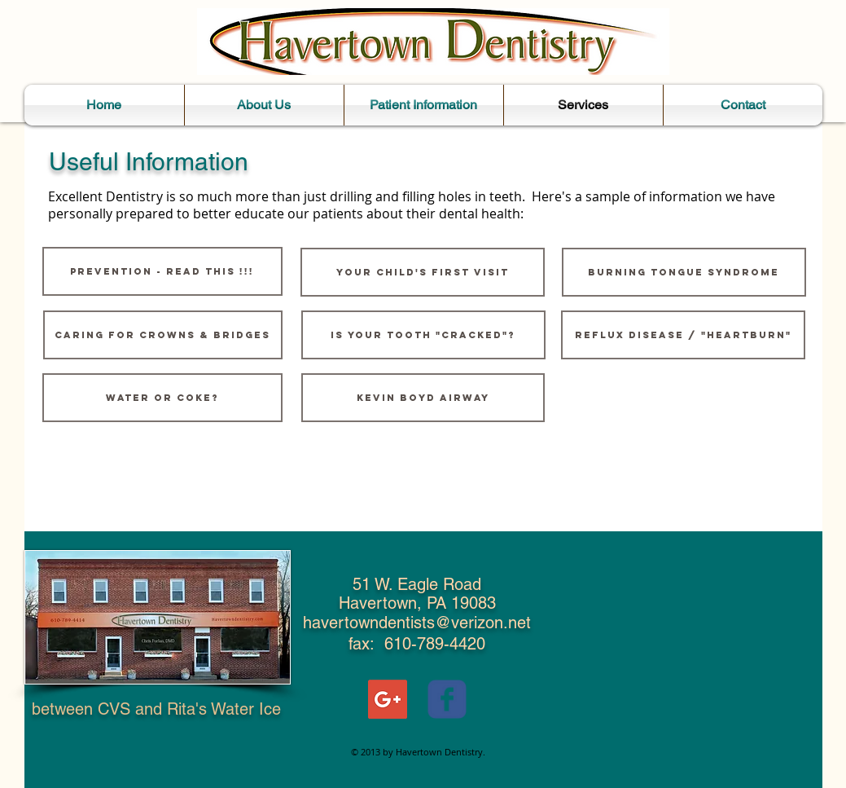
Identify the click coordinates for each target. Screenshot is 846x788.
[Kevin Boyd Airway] (423, 397)
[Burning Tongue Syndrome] (684, 272)
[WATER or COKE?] (162, 397)
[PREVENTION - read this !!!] (162, 271)
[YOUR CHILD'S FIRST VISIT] (422, 272)
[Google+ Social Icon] (387, 699)
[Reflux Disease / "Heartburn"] (683, 334)
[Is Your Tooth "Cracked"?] (423, 334)
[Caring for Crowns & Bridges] (163, 334)
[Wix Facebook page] (447, 699)
